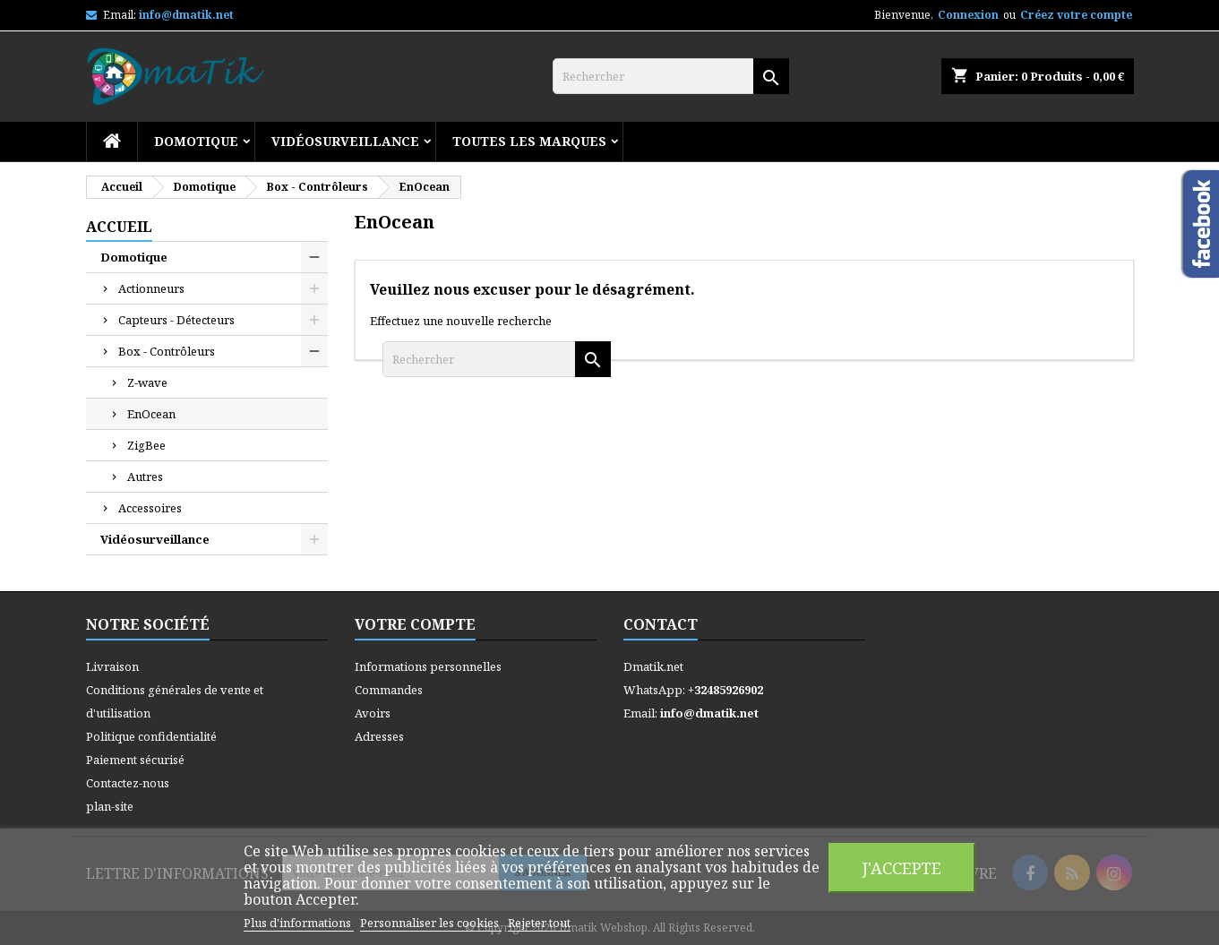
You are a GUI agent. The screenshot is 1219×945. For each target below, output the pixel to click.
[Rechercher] (671, 76)
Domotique (196, 141)
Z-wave (147, 382)
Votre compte (415, 624)
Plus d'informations (299, 923)
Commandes (389, 690)
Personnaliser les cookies (431, 923)
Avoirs (373, 713)
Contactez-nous (127, 783)
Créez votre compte (1076, 14)
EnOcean (151, 414)
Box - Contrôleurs (166, 351)
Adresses (379, 736)
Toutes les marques (529, 141)
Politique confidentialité (151, 736)
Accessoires (150, 508)
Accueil (119, 226)
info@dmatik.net (186, 14)
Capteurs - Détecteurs (176, 320)
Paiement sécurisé (135, 760)
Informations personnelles (428, 666)
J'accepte (902, 867)
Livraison (112, 666)
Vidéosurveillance (345, 141)
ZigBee (146, 445)
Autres (145, 476)
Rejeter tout (539, 923)
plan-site (109, 806)
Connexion (968, 14)
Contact (660, 624)
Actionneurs (151, 288)
